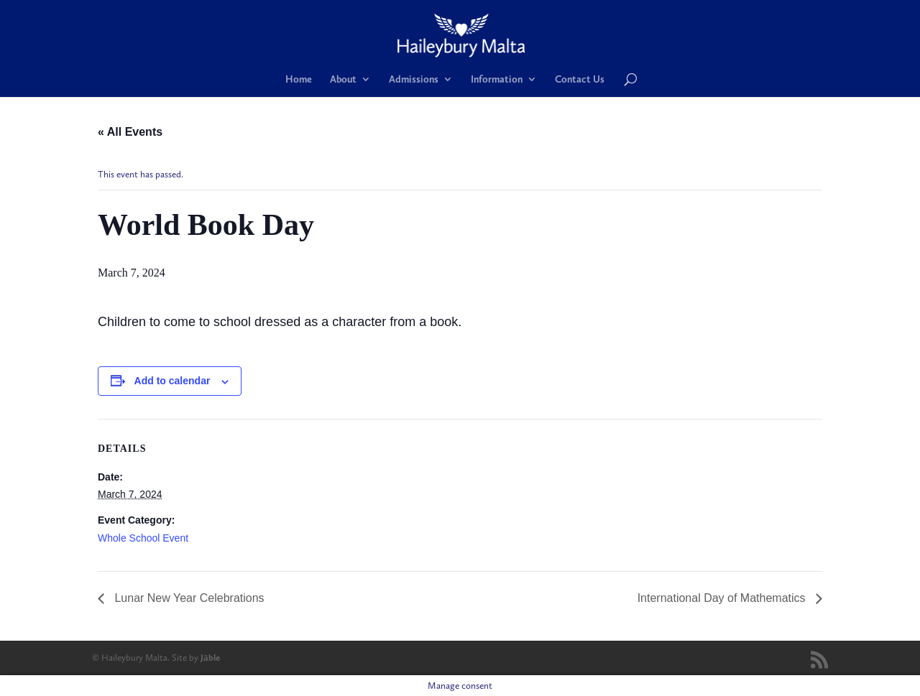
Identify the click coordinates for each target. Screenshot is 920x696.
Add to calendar (172, 380)
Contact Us (579, 79)
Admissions (413, 79)
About (343, 79)
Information (497, 79)
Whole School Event (143, 538)
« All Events (130, 132)
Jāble (210, 657)
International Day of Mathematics (723, 598)
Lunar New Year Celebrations (187, 598)
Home (298, 79)
